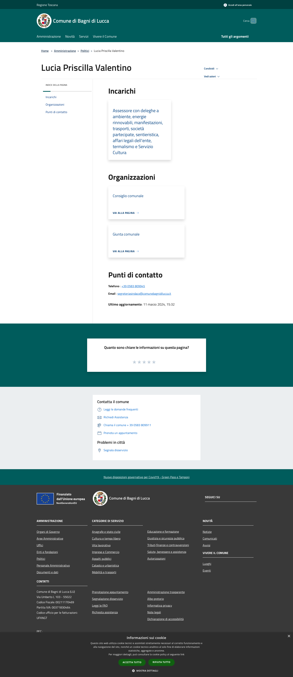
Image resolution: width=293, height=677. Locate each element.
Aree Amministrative (50, 538)
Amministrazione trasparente (166, 592)
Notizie (207, 531)
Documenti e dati (47, 572)
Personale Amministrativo (53, 565)
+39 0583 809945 (133, 286)
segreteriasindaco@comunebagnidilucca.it (144, 293)
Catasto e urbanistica (105, 565)
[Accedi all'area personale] (238, 5)
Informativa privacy (159, 605)
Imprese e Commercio (105, 552)
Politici (85, 50)
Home (45, 50)
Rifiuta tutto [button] (161, 662)
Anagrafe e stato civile (106, 531)
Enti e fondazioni (47, 552)
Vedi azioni (212, 76)
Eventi (207, 570)
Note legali (154, 612)
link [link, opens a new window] (182, 654)
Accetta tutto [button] (132, 662)
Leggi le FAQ (100, 605)
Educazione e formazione (163, 531)
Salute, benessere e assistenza (166, 552)
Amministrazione (65, 50)
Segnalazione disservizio (107, 598)
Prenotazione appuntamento (110, 592)
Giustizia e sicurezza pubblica (165, 538)
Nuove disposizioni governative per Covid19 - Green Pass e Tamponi (147, 477)
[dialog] (146, 654)
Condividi (211, 68)
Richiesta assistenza (105, 612)
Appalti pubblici (101, 558)
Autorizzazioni (156, 558)
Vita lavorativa (101, 545)
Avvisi (206, 545)
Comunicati (210, 538)
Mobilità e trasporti (104, 572)
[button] (146, 671)
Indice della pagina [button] (56, 85)
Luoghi (207, 563)
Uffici (40, 545)
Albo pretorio (155, 598)
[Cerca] (252, 20)
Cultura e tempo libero (106, 538)
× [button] (288, 636)
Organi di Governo (48, 531)
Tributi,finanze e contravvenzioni (168, 545)
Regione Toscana (47, 5)
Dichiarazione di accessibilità (165, 619)
